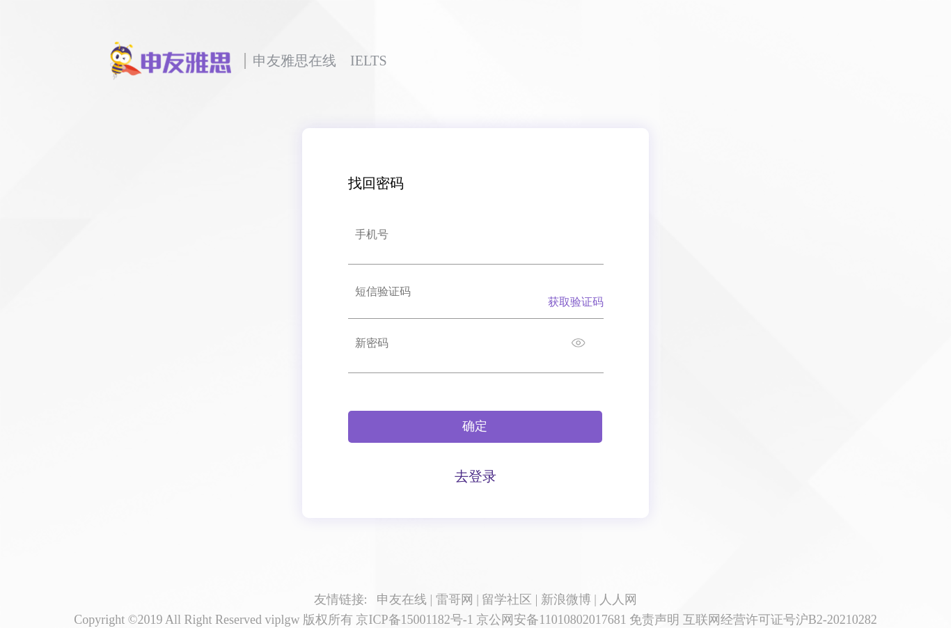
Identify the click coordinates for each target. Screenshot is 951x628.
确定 (474, 426)
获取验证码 (576, 302)
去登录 (475, 476)
